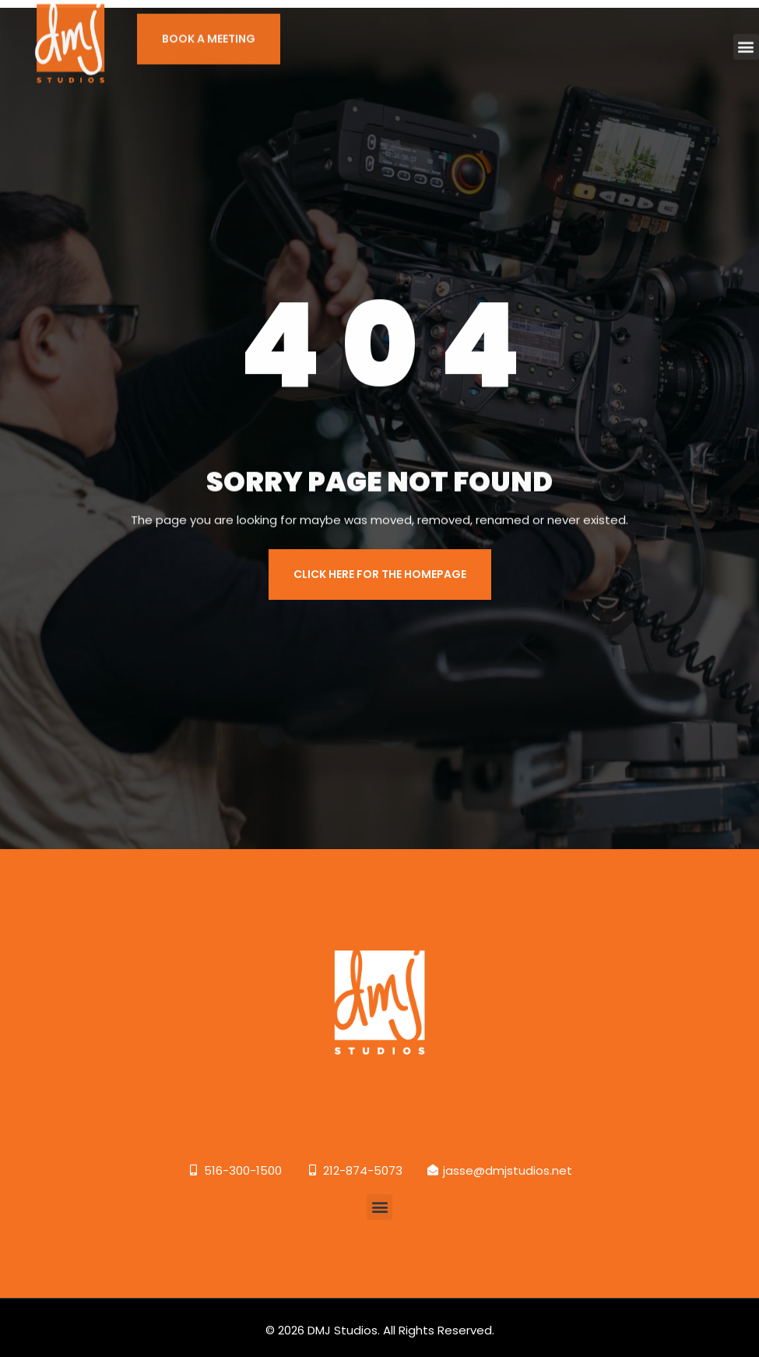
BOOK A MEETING (208, 26)
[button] (746, 35)
